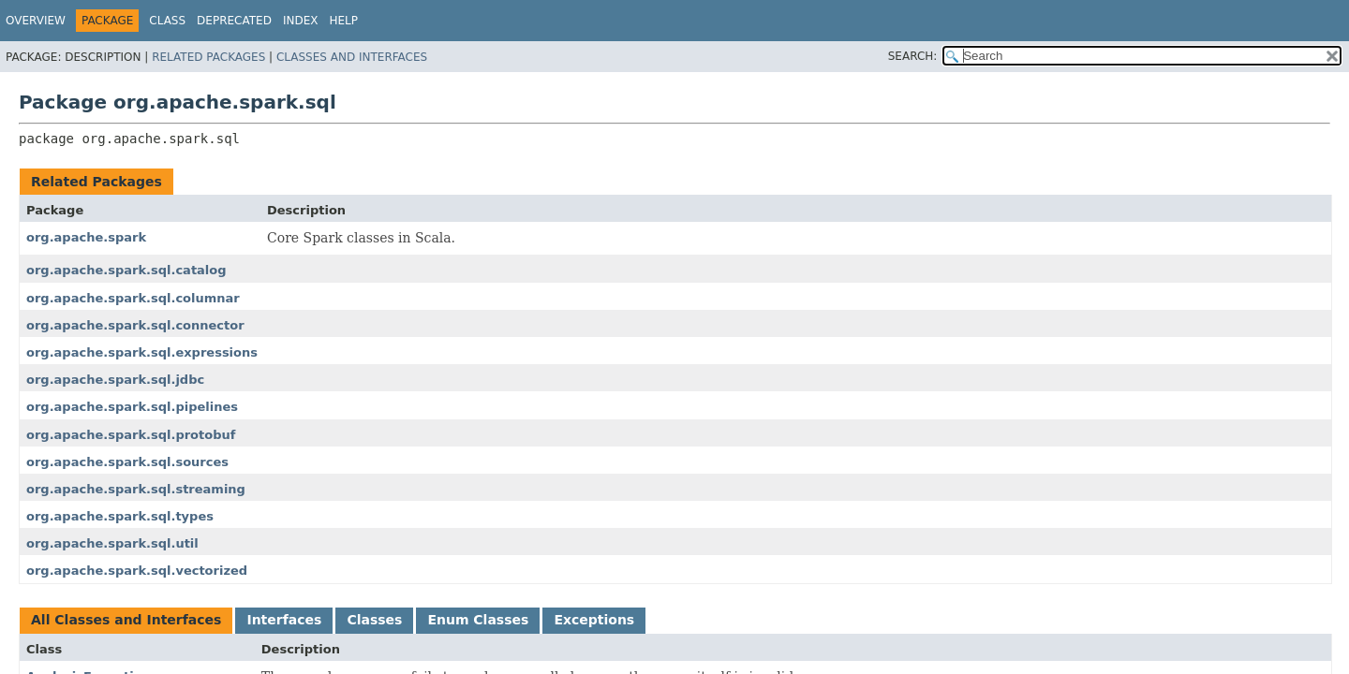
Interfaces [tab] (283, 619)
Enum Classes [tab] (477, 619)
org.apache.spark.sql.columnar (133, 298)
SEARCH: (913, 56)
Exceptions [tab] (594, 619)
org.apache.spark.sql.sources (127, 462)
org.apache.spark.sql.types (120, 516)
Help (343, 20)
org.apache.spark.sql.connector (135, 325)
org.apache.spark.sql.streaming (135, 489)
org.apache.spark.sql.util (112, 543)
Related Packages (208, 57)
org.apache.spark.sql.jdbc (115, 380)
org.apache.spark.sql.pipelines (132, 407)
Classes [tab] (374, 619)
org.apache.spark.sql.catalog (126, 270)
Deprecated (234, 20)
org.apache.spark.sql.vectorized (136, 571)
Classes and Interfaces (351, 57)
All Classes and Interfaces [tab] (126, 619)
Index (301, 20)
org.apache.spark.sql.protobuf (130, 435)
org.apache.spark (86, 237)
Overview (36, 20)
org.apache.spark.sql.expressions (142, 352)
